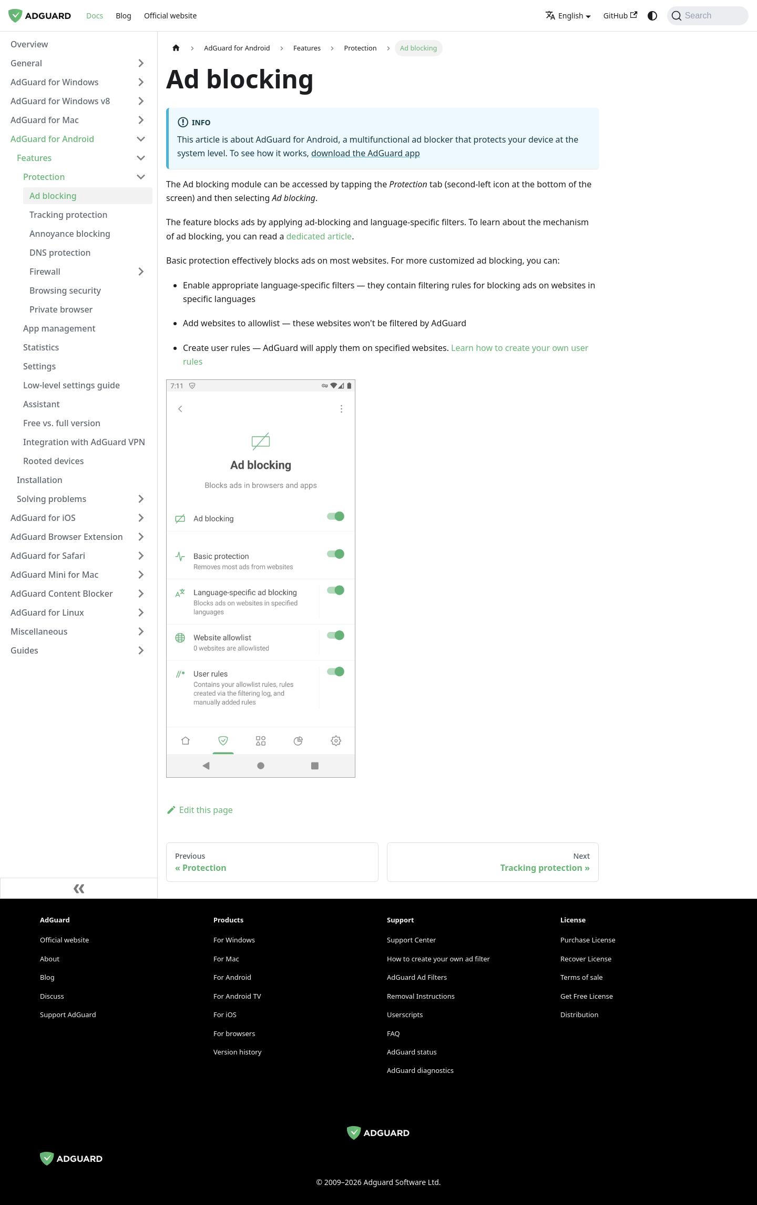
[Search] (708, 15)
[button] (78, 63)
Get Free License (586, 996)
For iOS (225, 1014)
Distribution (579, 1014)
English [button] (564, 16)
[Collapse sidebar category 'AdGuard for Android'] (140, 138)
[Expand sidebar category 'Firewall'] (140, 271)
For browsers (234, 1033)
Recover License (585, 958)
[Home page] (176, 48)
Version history (237, 1052)
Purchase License (588, 940)
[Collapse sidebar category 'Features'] (140, 157)
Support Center (411, 940)
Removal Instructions (421, 996)
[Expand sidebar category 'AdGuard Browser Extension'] (140, 536)
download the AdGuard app (365, 153)
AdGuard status (412, 1052)
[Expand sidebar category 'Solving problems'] (140, 498)
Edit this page (199, 810)
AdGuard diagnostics (420, 1070)
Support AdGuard (68, 1014)
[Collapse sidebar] (79, 888)
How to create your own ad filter (438, 958)
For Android (232, 977)
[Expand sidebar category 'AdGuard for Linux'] (140, 612)
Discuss (52, 996)
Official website (170, 16)
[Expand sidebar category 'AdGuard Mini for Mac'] (140, 574)
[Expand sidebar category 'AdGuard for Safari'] (140, 555)
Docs (94, 16)
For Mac (226, 958)
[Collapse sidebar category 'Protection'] (140, 176)
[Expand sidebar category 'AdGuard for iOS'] (140, 517)
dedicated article (319, 236)
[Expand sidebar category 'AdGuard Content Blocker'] (140, 593)
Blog (123, 16)
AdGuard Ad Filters (417, 977)
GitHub (620, 16)
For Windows (234, 940)
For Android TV (237, 996)
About (49, 958)
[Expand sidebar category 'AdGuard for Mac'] (140, 120)
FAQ (393, 1033)
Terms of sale (581, 977)
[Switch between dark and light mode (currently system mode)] (652, 15)
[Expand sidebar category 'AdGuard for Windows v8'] (140, 101)
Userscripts (405, 1014)
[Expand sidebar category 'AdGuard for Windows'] (140, 82)
